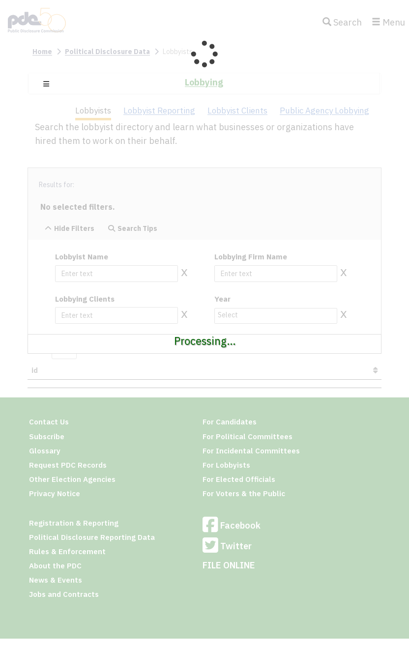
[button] (46, 84)
